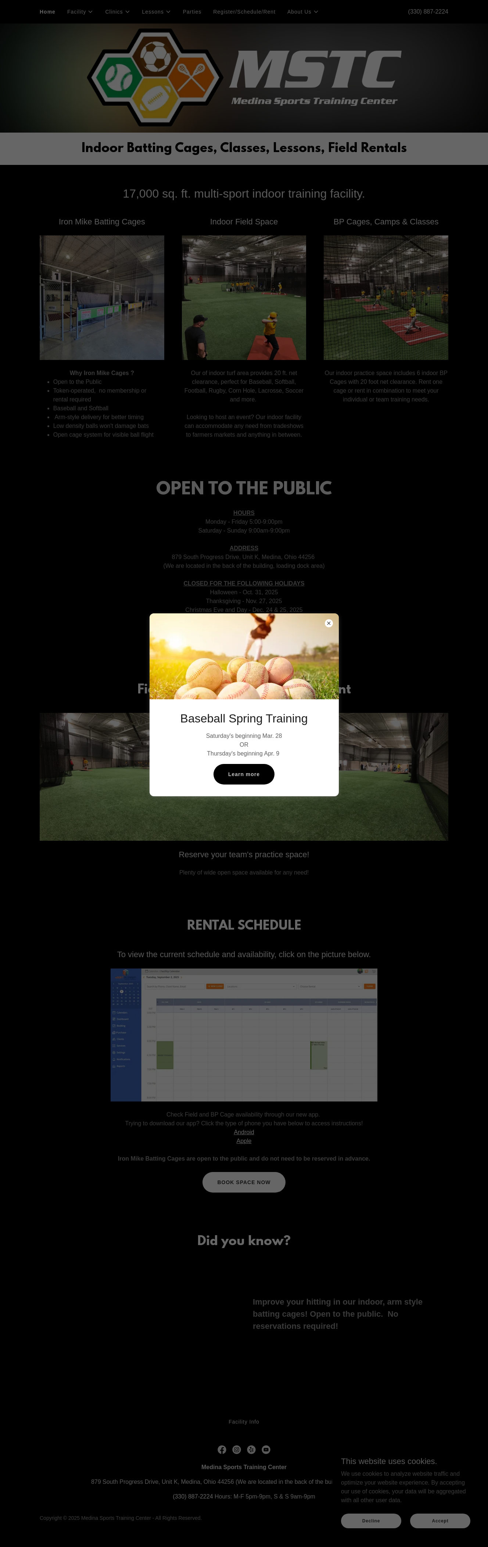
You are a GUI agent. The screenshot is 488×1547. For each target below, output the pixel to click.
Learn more (244, 774)
